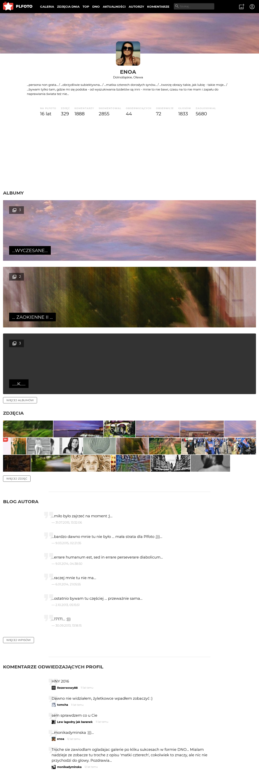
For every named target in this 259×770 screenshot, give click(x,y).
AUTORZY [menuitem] (136, 6)
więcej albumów (20, 266)
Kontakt (95, 753)
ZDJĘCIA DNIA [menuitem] (68, 6)
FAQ (59, 753)
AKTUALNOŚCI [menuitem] (114, 6)
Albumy (13, 193)
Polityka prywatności (44, 760)
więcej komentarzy (22, 725)
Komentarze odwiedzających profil (53, 574)
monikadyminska (69, 674)
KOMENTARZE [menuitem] (158, 6)
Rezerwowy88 (67, 594)
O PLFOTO (14, 753)
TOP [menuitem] (86, 6)
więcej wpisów (18, 547)
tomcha (62, 612)
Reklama (76, 753)
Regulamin (14, 760)
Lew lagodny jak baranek (75, 629)
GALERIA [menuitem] (47, 6)
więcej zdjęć (16, 385)
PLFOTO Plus (39, 753)
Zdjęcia (13, 280)
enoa (128, 72)
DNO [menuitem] (96, 6)
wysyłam (196, 708)
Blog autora (20, 408)
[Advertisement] (129, 153)
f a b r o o (63, 691)
